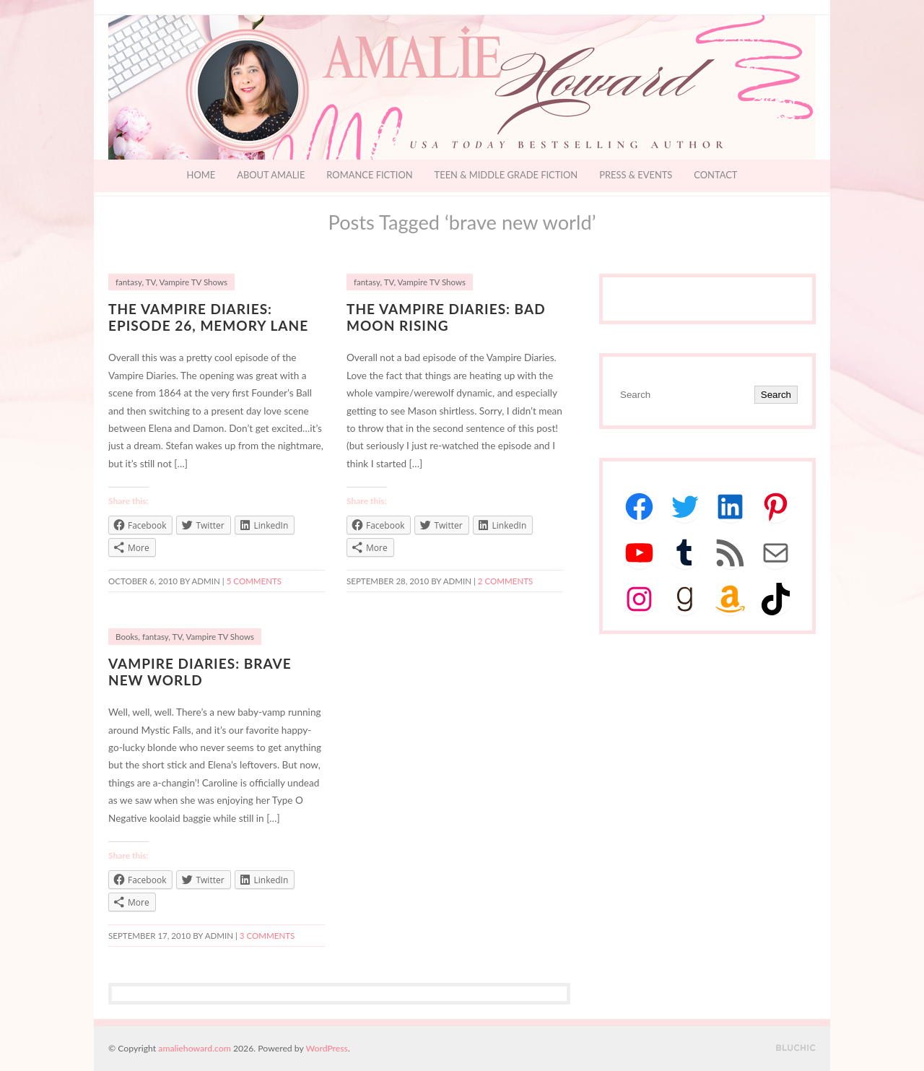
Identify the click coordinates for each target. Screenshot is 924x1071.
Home (201, 175)
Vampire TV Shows (193, 282)
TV (151, 282)
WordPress (327, 1048)
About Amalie (271, 175)
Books (127, 636)
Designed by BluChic (796, 1048)
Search (776, 394)
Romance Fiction (369, 175)
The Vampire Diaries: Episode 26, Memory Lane (208, 317)
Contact (715, 175)
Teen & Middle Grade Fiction (506, 175)
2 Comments (505, 581)
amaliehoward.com (194, 1048)
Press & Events (635, 175)
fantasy (128, 282)
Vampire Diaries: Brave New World (200, 671)
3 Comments (267, 935)
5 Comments (254, 581)
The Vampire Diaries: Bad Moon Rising (446, 317)
